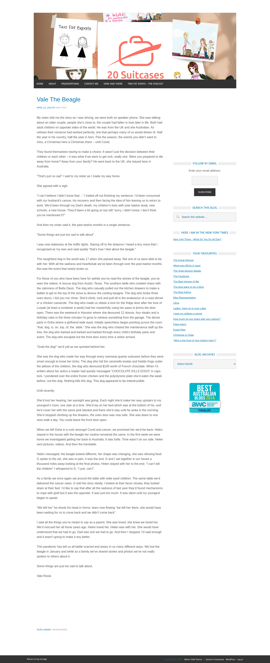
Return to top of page (38, 658)
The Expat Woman (184, 260)
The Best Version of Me (187, 282)
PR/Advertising (78, 84)
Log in (240, 658)
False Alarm (180, 324)
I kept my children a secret (189, 314)
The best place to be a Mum (190, 287)
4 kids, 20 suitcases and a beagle (135, 46)
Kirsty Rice (62, 107)
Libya (176, 303)
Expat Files (180, 330)
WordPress (229, 658)
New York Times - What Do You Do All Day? (200, 239)
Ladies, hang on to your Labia (191, 308)
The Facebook (182, 276)
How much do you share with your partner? (200, 319)
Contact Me (104, 84)
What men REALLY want (188, 266)
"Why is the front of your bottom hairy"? (197, 340)
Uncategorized (60, 629)
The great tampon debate (189, 271)
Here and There (130, 84)
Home (41, 84)
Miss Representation (186, 298)
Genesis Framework (211, 658)
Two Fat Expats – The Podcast (168, 84)
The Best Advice (183, 292)
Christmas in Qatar (185, 335)
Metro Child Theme (187, 658)
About (57, 84)
